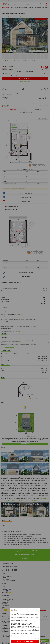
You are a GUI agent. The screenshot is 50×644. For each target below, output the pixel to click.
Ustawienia (36, 638)
